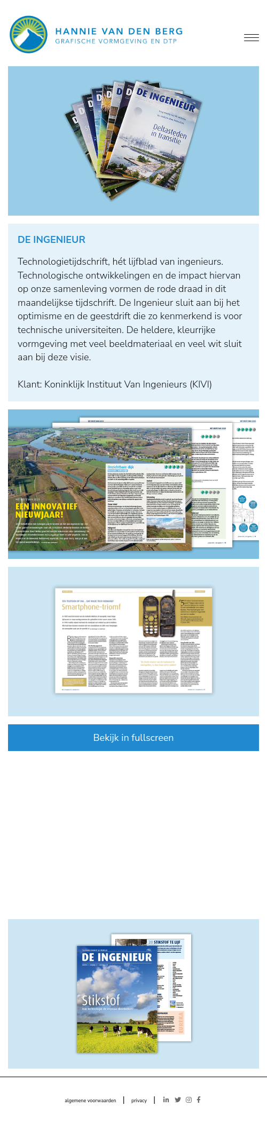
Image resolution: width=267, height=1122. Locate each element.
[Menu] (251, 38)
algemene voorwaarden (90, 1100)
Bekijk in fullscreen (133, 737)
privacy (139, 1100)
